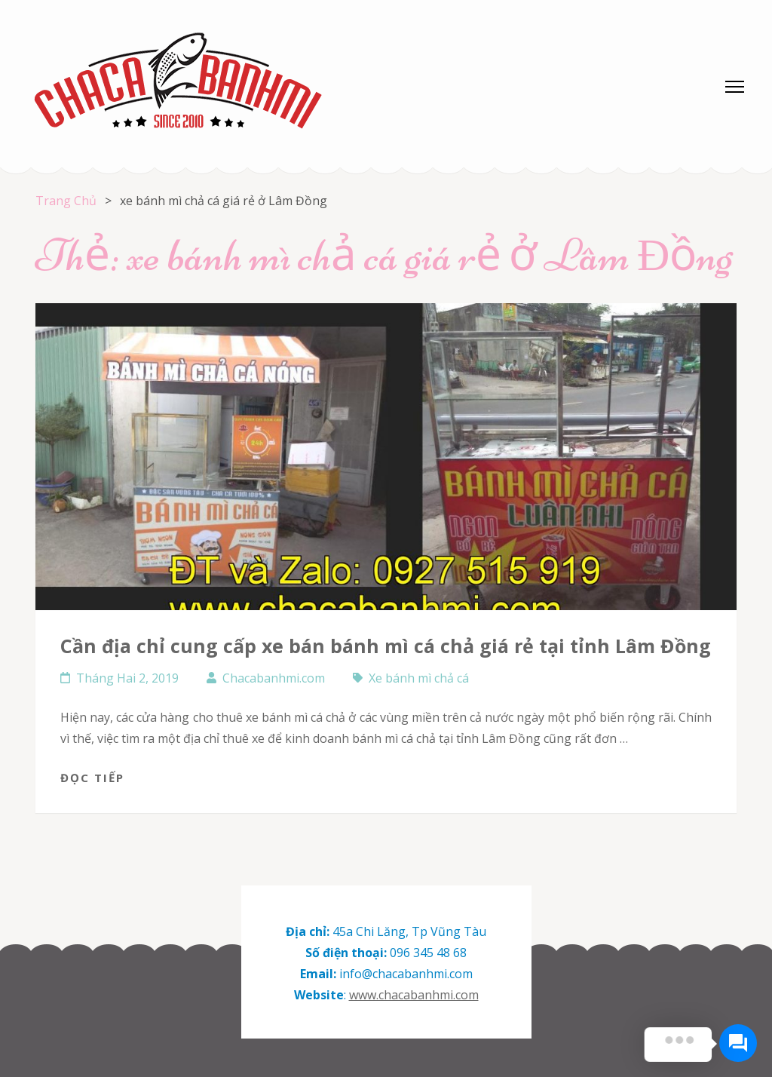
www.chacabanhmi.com (414, 994)
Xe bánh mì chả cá (419, 678)
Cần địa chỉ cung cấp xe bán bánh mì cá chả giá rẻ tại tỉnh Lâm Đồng (385, 645)
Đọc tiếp (92, 777)
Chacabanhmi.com (273, 678)
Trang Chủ (65, 200)
